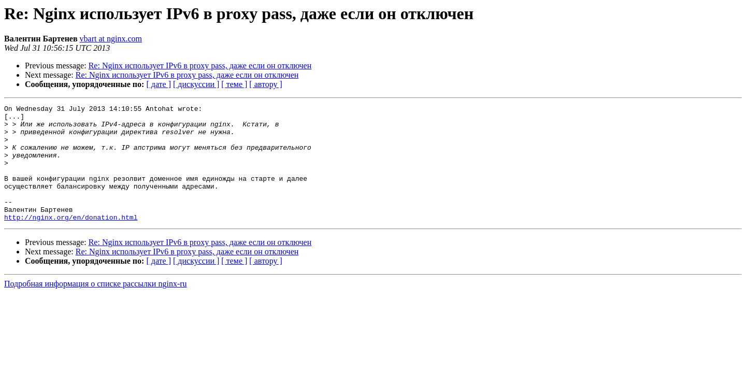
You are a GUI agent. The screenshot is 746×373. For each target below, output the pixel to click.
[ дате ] (158, 84)
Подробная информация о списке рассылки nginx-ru (95, 307)
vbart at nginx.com (111, 38)
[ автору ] (265, 84)
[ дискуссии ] (196, 84)
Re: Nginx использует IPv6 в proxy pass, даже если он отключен (200, 65)
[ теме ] (234, 84)
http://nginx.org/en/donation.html (70, 240)
